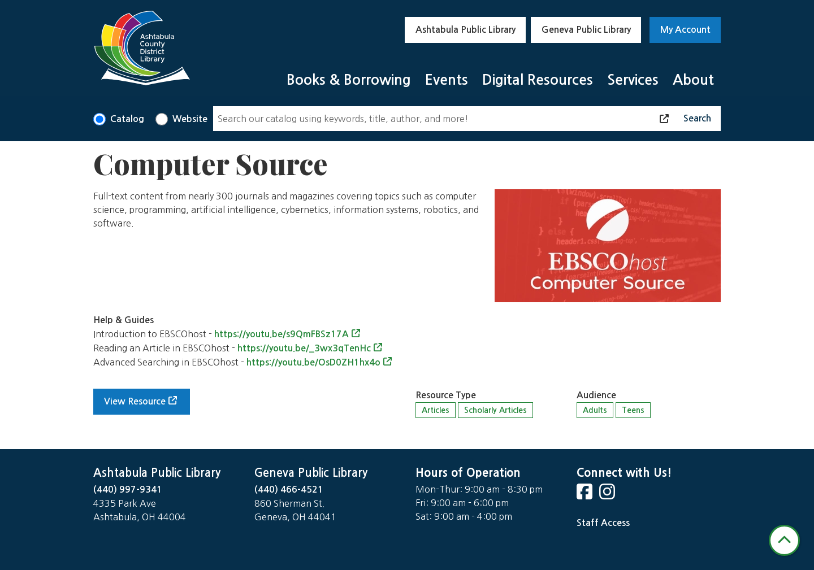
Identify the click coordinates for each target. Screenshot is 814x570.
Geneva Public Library (586, 29)
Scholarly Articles (495, 410)
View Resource (135, 401)
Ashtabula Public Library (465, 29)
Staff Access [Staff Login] (603, 523)
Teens (633, 410)
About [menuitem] (693, 80)
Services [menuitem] (633, 80)
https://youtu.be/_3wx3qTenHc (304, 348)
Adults (595, 410)
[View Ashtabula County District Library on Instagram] (608, 495)
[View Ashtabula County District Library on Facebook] (586, 495)
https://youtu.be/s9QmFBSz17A (281, 334)
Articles (435, 410)
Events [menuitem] (446, 80)
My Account (685, 29)
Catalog (127, 119)
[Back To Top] (784, 540)
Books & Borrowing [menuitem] (349, 80)
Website (189, 119)
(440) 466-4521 (288, 489)
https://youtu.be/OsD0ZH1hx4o (313, 362)
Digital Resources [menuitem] (537, 80)
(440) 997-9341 (127, 489)
